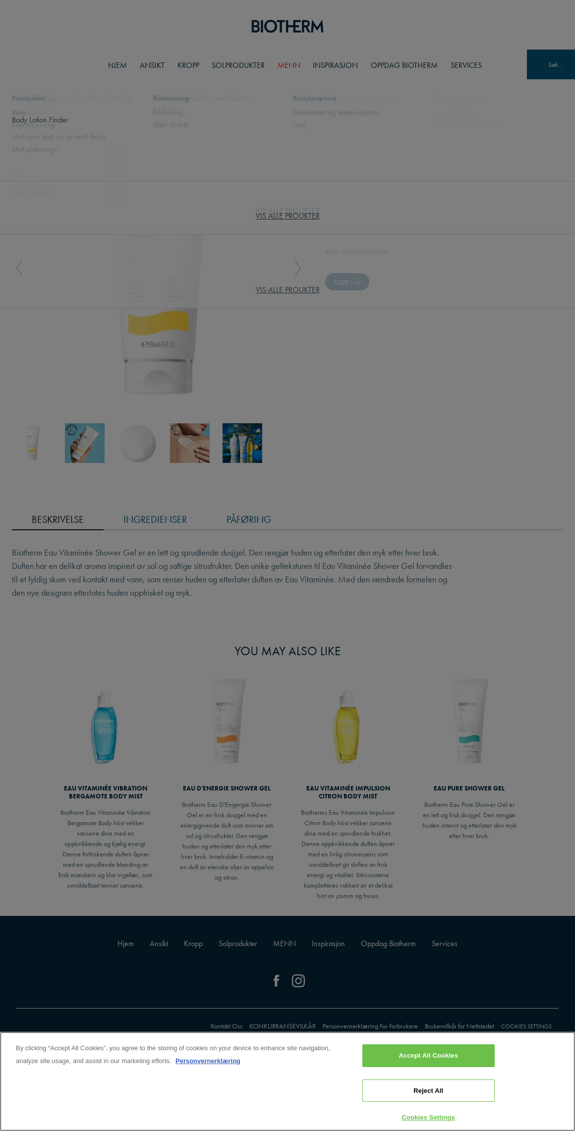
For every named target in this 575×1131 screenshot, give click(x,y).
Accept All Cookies (428, 1055)
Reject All (428, 1090)
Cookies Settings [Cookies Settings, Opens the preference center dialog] (428, 1117)
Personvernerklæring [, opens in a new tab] (207, 1061)
